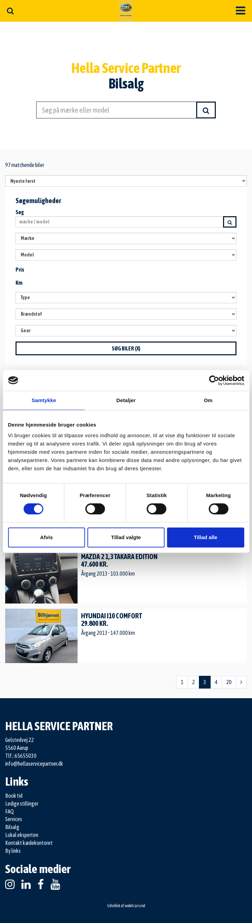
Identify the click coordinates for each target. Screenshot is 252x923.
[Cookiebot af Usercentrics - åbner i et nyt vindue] (214, 380)
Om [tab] (208, 400)
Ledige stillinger (21, 803)
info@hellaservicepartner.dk (34, 764)
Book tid (13, 796)
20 (229, 682)
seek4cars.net (134, 905)
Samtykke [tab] (44, 400)
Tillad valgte (126, 537)
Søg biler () (126, 348)
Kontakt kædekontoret (29, 843)
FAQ (9, 811)
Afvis (46, 537)
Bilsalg (12, 827)
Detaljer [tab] (126, 400)
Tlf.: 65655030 (21, 756)
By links (13, 851)
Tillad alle (205, 537)
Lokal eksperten (21, 835)
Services (13, 819)
